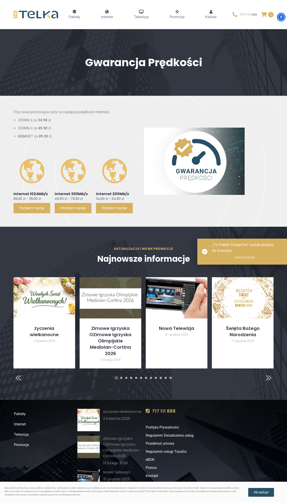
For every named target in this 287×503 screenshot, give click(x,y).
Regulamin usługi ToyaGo (166, 451)
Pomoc (151, 468)
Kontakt (152, 476)
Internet (19, 424)
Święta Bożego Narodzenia (243, 331)
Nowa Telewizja (176, 328)
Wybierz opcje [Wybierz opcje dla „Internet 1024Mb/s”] (31, 208)
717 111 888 (244, 14)
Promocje (20, 445)
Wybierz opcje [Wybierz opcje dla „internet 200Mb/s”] (114, 208)
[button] (18, 378)
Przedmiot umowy (160, 443)
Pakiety (19, 414)
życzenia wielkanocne (44, 331)
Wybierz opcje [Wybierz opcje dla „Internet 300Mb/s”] (73, 208)
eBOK (150, 459)
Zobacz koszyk (245, 257)
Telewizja (20, 434)
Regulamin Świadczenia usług (170, 435)
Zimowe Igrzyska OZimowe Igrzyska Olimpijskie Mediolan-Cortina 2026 (110, 341)
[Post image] (44, 297)
